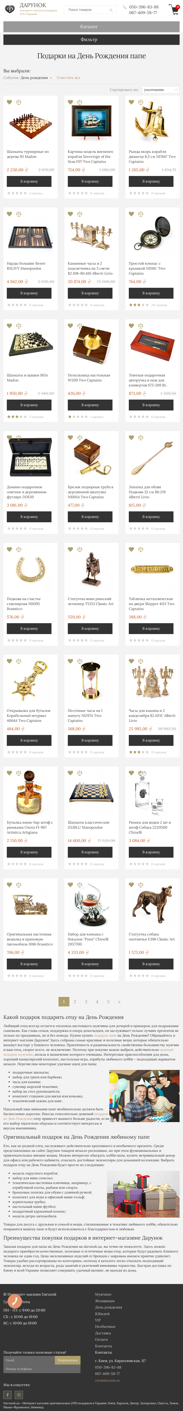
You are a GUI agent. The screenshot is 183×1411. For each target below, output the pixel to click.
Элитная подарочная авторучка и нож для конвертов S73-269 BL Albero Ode (147, 380)
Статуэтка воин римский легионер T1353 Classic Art (91, 600)
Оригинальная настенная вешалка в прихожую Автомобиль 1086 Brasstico (30, 938)
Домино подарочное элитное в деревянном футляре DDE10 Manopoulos (26, 492)
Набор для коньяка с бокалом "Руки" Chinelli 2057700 (88, 938)
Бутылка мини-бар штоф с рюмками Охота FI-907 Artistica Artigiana (30, 826)
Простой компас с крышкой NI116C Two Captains (147, 267)
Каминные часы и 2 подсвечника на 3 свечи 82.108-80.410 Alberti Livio (90, 267)
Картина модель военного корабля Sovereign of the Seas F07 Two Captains (90, 155)
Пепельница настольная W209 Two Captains (89, 376)
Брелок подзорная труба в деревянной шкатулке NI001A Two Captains (90, 491)
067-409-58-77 (143, 12)
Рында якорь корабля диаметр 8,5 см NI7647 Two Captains (152, 155)
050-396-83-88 (141, 6)
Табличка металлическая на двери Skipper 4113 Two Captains (151, 603)
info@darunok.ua (107, 1379)
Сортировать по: (124, 88)
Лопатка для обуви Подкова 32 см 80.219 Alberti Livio (147, 491)
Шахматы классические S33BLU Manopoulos (89, 824)
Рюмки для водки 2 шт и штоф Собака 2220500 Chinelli (150, 826)
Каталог (89, 25)
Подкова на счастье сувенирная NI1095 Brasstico (24, 603)
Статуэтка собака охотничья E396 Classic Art (152, 935)
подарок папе (105, 1034)
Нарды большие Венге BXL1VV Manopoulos (26, 265)
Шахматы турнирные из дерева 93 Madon (28, 153)
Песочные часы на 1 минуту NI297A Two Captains (85, 714)
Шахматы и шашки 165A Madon (27, 376)
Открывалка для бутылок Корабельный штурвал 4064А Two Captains (29, 714)
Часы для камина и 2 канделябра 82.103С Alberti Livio (152, 714)
